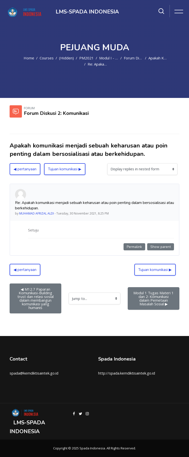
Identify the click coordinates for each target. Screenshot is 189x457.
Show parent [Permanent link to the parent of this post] (160, 246)
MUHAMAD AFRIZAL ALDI (36, 213)
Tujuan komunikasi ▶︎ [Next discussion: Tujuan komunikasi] (64, 169)
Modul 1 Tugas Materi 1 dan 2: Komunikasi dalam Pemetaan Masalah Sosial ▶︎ (154, 298)
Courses (47, 57)
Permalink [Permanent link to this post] (134, 246)
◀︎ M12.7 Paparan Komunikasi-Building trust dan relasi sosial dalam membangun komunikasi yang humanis (36, 298)
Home (29, 57)
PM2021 (86, 57)
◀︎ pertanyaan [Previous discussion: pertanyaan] (25, 169)
